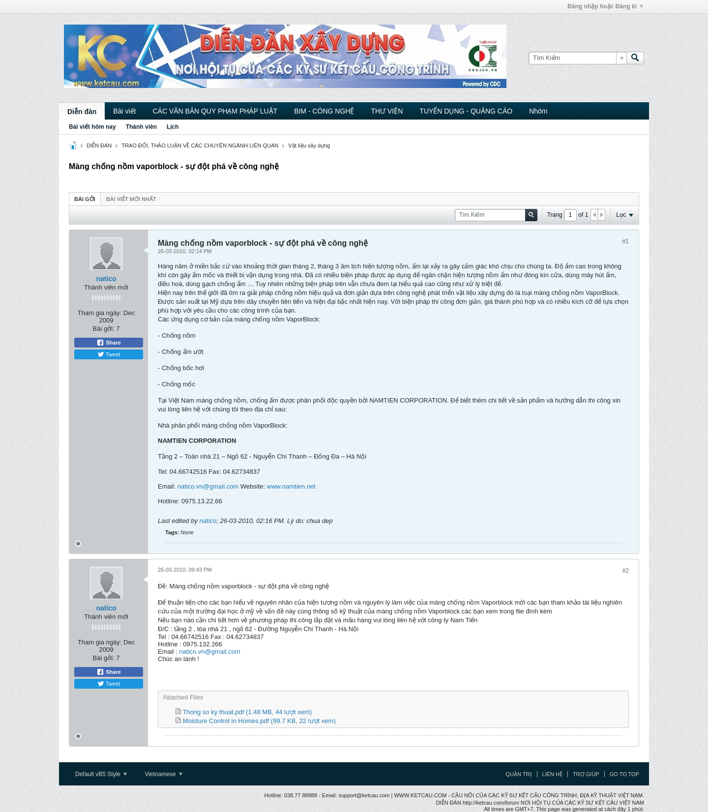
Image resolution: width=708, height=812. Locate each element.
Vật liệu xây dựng (309, 145)
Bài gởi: (104, 328)
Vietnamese (163, 774)
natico (106, 279)
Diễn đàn (81, 112)
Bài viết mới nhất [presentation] (131, 199)
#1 (625, 241)
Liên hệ (552, 774)
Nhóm (538, 111)
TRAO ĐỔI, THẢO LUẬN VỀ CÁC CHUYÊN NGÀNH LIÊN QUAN (199, 145)
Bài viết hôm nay (92, 126)
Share (108, 343)
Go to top (624, 774)
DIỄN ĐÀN (99, 145)
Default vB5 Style (101, 774)
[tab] (85, 198)
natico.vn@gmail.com (207, 486)
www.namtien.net (291, 486)
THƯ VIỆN (387, 111)
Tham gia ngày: (100, 313)
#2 (625, 570)
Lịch (172, 126)
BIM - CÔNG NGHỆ (324, 111)
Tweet (108, 354)
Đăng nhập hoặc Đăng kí (605, 6)
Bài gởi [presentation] (84, 199)
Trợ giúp (586, 774)
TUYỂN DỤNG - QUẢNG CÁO (465, 111)
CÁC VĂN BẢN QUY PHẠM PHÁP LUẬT (214, 111)
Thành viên (141, 126)
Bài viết (124, 111)
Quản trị (519, 774)
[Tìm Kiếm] (577, 58)
